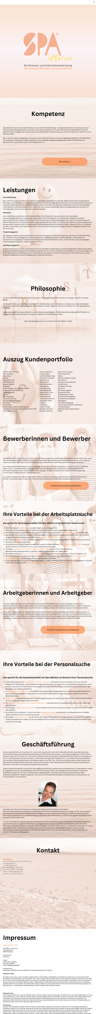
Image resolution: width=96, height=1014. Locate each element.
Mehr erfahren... (64, 161)
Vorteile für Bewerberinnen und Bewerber (66, 486)
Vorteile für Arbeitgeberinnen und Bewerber (63, 630)
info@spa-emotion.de (13, 965)
